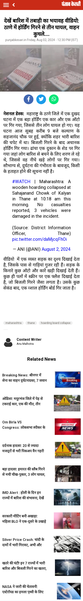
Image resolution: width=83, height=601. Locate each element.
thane (31, 323)
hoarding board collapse (55, 323)
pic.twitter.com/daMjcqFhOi (39, 239)
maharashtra (13, 323)
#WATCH (21, 181)
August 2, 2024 (56, 249)
